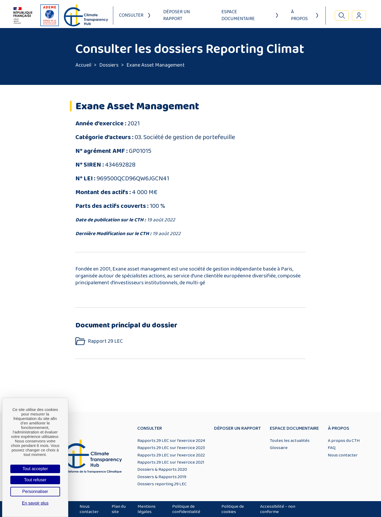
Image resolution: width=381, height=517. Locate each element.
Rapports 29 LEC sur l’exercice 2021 (170, 462)
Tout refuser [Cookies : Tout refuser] (35, 480)
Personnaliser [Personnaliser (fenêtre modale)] (35, 491)
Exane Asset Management (155, 65)
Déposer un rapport (176, 15)
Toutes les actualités (290, 440)
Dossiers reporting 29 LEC (162, 484)
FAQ (331, 447)
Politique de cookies (232, 509)
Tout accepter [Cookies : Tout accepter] (35, 468)
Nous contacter (343, 455)
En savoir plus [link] (35, 503)
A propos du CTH (344, 440)
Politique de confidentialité (186, 509)
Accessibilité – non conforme (277, 509)
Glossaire (279, 447)
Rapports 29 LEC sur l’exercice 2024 (171, 440)
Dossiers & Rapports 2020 (162, 469)
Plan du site (119, 509)
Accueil (83, 65)
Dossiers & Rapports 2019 (161, 476)
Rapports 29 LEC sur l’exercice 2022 (171, 455)
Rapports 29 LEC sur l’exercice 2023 (171, 447)
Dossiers (109, 65)
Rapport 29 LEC (105, 341)
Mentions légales (147, 509)
